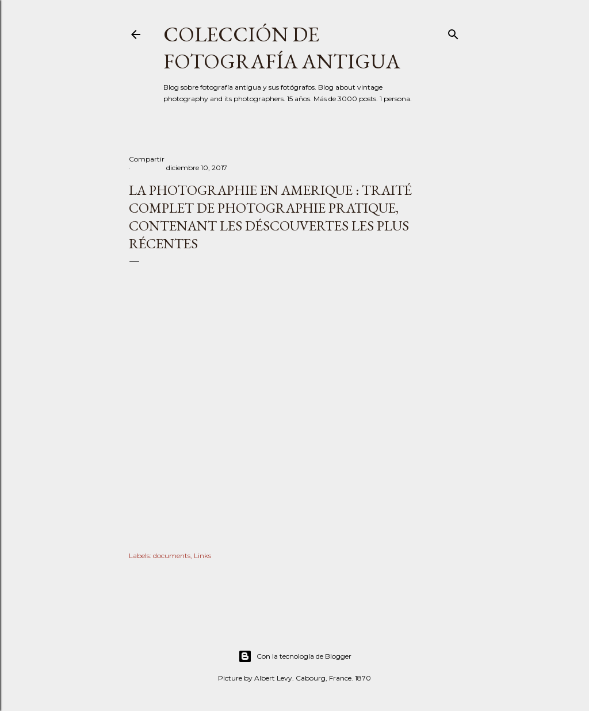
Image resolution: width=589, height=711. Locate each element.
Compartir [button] (147, 159)
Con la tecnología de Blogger (294, 656)
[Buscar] (453, 32)
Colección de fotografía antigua (281, 48)
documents (171, 555)
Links (202, 555)
